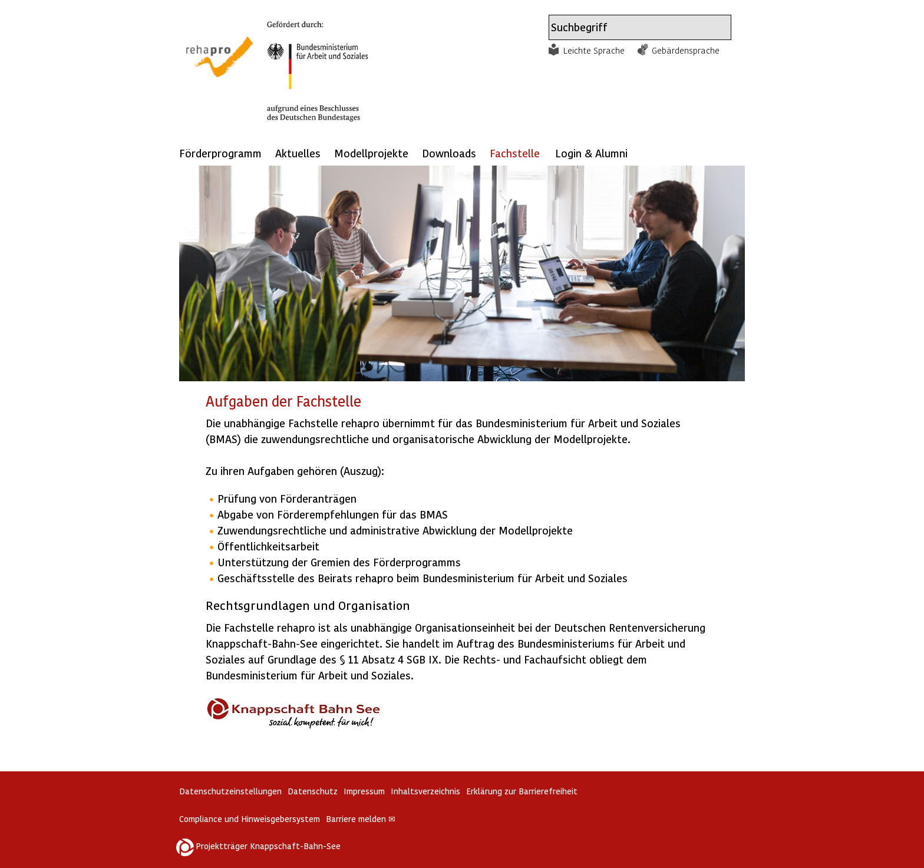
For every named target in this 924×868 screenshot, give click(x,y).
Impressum (364, 791)
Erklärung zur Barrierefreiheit (522, 791)
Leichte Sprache (594, 50)
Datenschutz (313, 791)
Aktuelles (298, 153)
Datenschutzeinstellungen (230, 791)
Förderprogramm (220, 153)
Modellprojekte (371, 153)
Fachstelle (515, 153)
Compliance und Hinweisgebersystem (249, 819)
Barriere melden (360, 819)
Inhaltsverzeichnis (425, 791)
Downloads (449, 153)
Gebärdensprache (686, 50)
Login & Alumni (591, 153)
